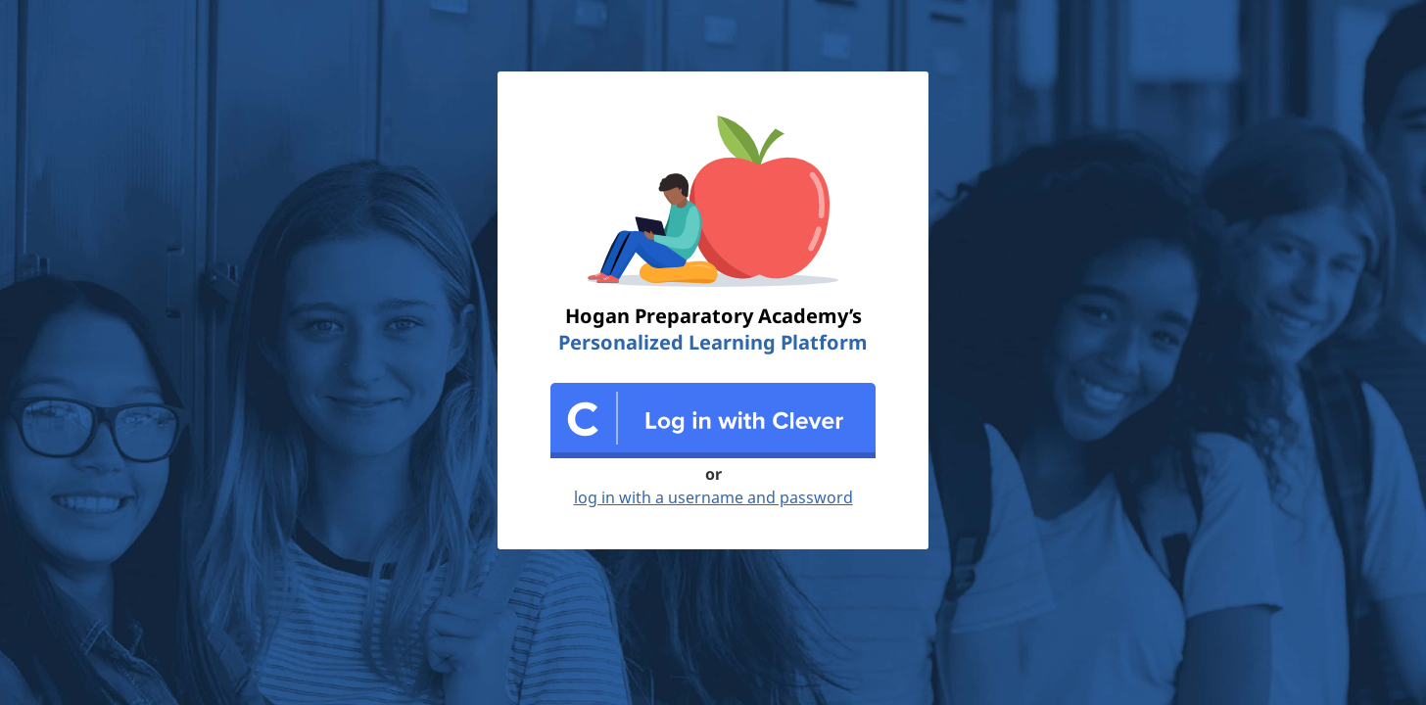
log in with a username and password (713, 497)
